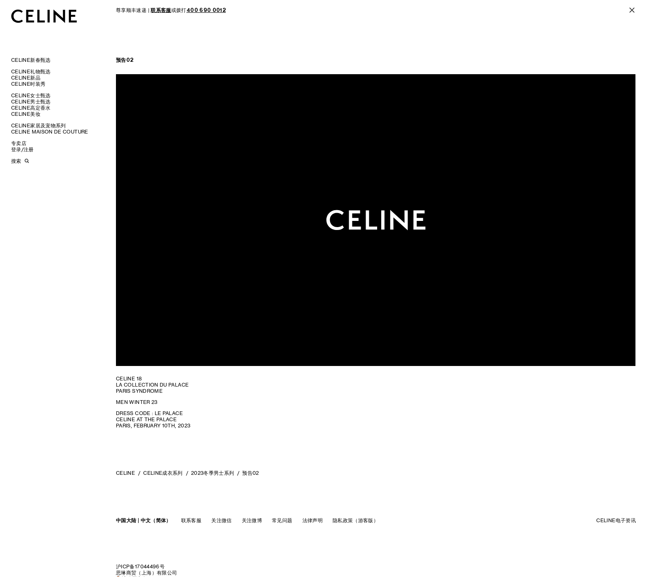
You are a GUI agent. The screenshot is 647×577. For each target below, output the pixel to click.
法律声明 (312, 520)
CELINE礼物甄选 (31, 71)
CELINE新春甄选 (31, 60)
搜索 (16, 161)
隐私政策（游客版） (355, 520)
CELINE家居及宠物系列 (38, 125)
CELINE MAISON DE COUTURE (49, 132)
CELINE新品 (25, 78)
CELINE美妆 (25, 114)
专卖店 (18, 143)
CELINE (125, 473)
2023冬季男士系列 (212, 473)
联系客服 (191, 520)
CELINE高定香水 (31, 108)
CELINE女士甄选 (31, 95)
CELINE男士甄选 (31, 102)
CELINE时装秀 (28, 84)
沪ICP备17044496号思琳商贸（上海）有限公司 (146, 569)
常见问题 (282, 520)
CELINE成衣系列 (163, 473)
